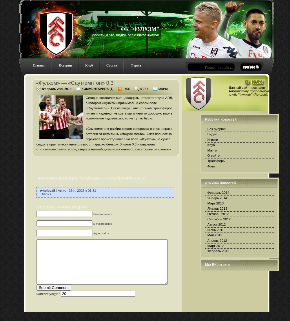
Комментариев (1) (98, 89)
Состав (111, 65)
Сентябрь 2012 (219, 219)
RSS (127, 89)
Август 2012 (216, 224)
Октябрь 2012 (218, 214)
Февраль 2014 (218, 192)
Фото (211, 166)
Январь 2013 (217, 208)
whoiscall (47, 190)
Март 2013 (215, 203)
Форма (136, 65)
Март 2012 (215, 246)
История (65, 65)
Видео (212, 134)
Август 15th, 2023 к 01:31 (77, 190)
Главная (39, 65)
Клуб (89, 65)
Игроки (212, 139)
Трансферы (216, 161)
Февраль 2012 (218, 251)
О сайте (213, 155)
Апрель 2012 (217, 240)
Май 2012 (214, 235)
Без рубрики (216, 129)
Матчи (163, 89)
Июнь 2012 (215, 230)
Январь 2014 (217, 198)
